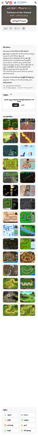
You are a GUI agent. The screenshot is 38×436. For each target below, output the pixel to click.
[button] (7, 82)
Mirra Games (12, 87)
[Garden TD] (27, 243)
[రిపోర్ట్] (17, 28)
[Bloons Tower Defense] (27, 217)
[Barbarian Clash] (27, 164)
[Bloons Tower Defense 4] (10, 257)
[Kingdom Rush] (10, 283)
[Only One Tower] (27, 137)
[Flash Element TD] (10, 204)
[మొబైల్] (10, 431)
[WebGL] (27, 415)
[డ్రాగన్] (27, 425)
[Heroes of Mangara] (10, 124)
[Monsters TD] (10, 297)
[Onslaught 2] (10, 217)
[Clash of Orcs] (10, 137)
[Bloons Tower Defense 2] (10, 230)
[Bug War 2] (27, 257)
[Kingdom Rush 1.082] (10, 310)
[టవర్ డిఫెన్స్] (10, 425)
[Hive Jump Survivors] (27, 177)
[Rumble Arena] (27, 124)
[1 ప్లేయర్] (10, 415)
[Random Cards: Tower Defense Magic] (10, 164)
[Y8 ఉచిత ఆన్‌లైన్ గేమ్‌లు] (9, 2)
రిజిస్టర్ (15, 105)
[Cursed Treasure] (10, 270)
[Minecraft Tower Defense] (27, 283)
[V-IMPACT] (10, 190)
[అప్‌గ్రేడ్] (10, 420)
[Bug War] (27, 270)
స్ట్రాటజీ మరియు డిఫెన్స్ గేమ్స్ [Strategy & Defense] (13, 85)
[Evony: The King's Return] (27, 190)
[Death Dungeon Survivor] (10, 150)
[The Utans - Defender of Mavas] (27, 310)
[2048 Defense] (27, 150)
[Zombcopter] (10, 177)
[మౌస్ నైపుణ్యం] (27, 431)
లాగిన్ (22, 105)
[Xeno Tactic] (27, 204)
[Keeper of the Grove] (27, 297)
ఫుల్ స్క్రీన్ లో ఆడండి (19, 21)
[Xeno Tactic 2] (10, 243)
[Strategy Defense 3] (27, 230)
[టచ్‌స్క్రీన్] (27, 420)
